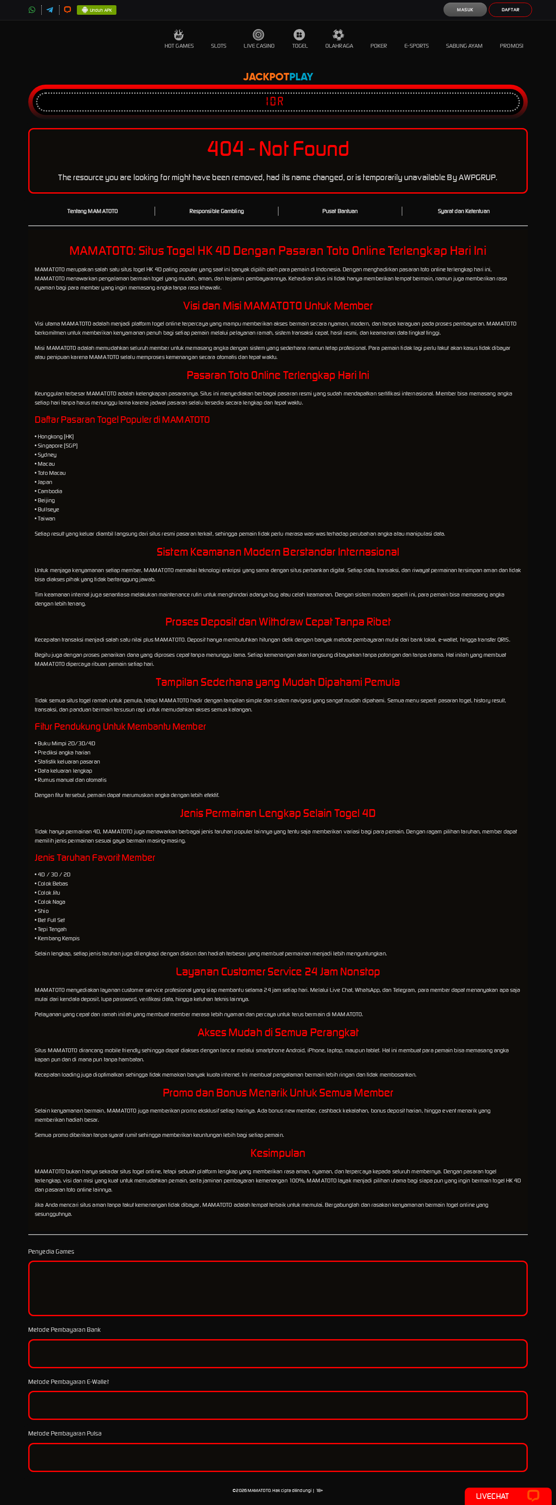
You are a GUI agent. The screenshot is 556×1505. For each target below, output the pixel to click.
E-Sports (416, 39)
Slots (219, 39)
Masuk (465, 10)
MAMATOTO (259, 1490)
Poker (379, 39)
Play (301, 77)
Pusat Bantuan (339, 211)
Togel (300, 39)
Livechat (508, 1496)
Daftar (511, 10)
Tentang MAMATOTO (92, 211)
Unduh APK (96, 10)
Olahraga (339, 39)
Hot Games (179, 39)
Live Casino (259, 39)
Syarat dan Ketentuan (464, 211)
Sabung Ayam (464, 39)
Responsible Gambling (216, 211)
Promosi (511, 39)
